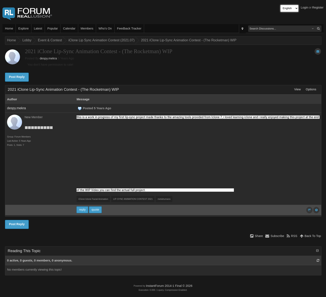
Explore (23, 28)
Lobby (27, 40)
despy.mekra (48, 58)
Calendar (69, 28)
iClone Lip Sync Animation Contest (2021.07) (101, 40)
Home (9, 28)
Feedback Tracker (129, 28)
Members (87, 28)
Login (304, 7)
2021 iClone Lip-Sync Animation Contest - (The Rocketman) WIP (188, 40)
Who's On (105, 28)
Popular (53, 28)
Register (318, 7)
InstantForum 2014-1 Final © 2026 (169, 285)
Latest (38, 28)
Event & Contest (50, 40)
